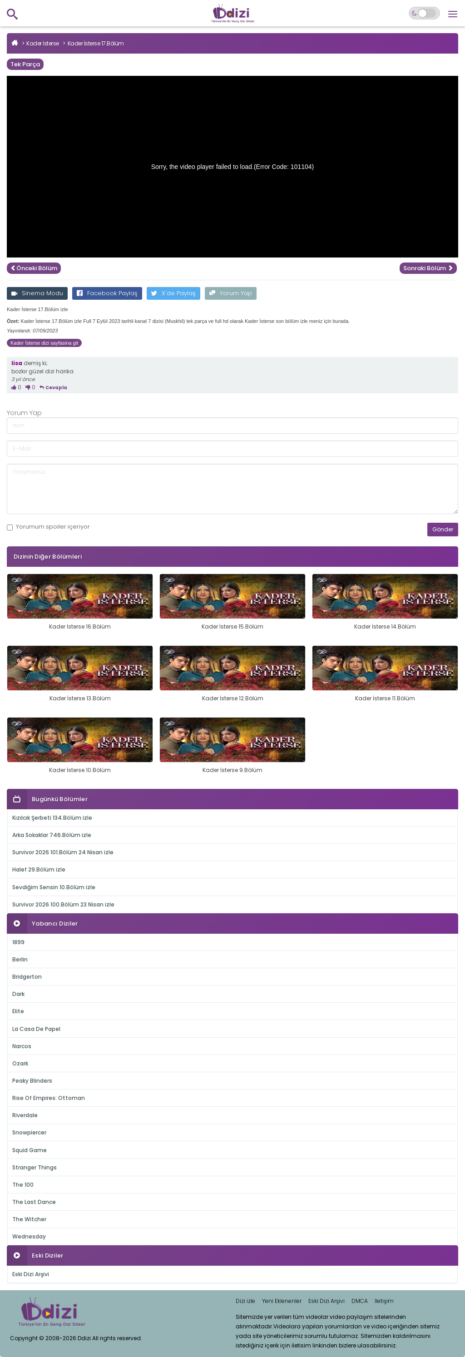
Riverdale (25, 1115)
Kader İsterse (42, 43)
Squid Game (29, 1150)
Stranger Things (34, 1167)
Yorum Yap (230, 293)
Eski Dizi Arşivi (30, 1274)
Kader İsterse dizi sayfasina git (44, 343)
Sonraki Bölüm (428, 268)
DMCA (359, 1301)
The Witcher (29, 1219)
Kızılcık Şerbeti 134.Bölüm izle (52, 818)
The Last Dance (34, 1202)
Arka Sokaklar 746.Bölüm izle (51, 835)
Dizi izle (245, 1301)
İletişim (384, 1301)
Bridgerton (27, 977)
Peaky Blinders (32, 1081)
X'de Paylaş (173, 293)
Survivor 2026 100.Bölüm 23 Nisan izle (63, 904)
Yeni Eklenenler (282, 1301)
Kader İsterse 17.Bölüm (96, 43)
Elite (18, 1011)
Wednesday (29, 1236)
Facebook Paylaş (107, 293)
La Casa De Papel (36, 1029)
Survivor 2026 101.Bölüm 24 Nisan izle (63, 852)
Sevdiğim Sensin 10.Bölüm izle (53, 887)
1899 (18, 942)
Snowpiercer (29, 1132)
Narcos (21, 1046)
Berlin (20, 959)
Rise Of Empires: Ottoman (48, 1098)
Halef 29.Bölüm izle (38, 869)
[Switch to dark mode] (424, 13)
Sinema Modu (37, 293)
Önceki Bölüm (33, 268)
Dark (18, 994)
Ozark (20, 1063)
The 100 (23, 1185)
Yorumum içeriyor (48, 527)
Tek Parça (25, 64)
